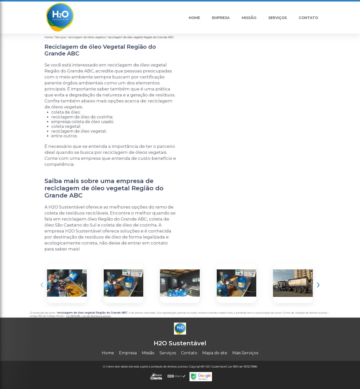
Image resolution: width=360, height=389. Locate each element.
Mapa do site (214, 353)
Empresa (221, 17)
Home (194, 17)
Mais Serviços (245, 353)
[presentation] (42, 284)
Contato (308, 17)
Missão (249, 17)
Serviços (277, 17)
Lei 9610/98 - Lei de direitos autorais (88, 316)
